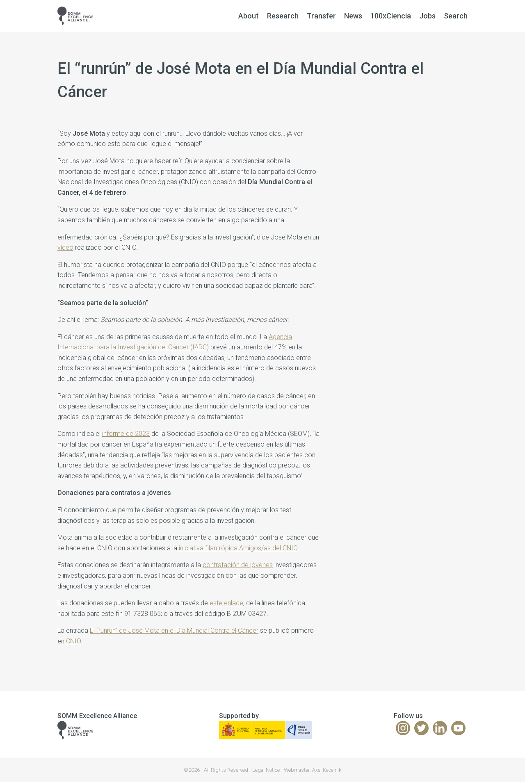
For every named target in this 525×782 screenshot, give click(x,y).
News (353, 15)
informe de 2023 (126, 434)
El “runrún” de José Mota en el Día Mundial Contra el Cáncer (174, 630)
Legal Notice (266, 770)
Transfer (321, 15)
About (248, 15)
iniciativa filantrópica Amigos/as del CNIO (238, 548)
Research (283, 15)
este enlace (226, 603)
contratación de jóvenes (238, 565)
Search (456, 15)
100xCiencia (390, 15)
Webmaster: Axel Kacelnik (312, 770)
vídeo (65, 247)
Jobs (427, 15)
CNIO (73, 641)
